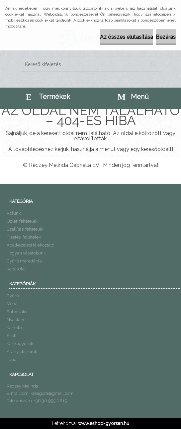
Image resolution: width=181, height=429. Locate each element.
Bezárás (166, 37)
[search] (153, 64)
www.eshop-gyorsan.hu (103, 423)
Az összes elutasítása (126, 37)
